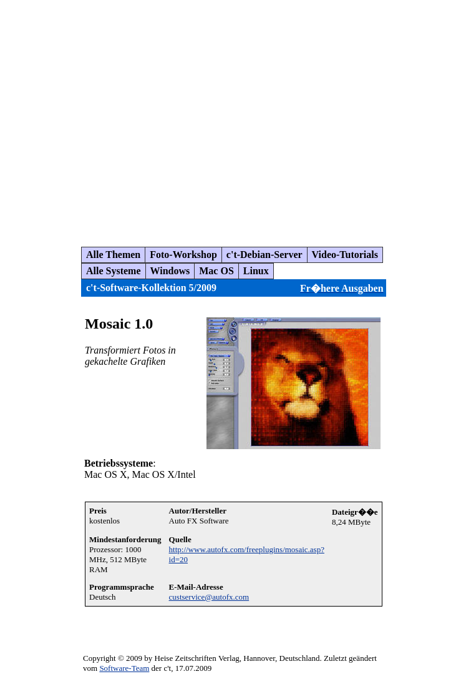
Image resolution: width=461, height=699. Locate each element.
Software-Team (124, 668)
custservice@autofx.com (209, 597)
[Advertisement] (117, 118)
